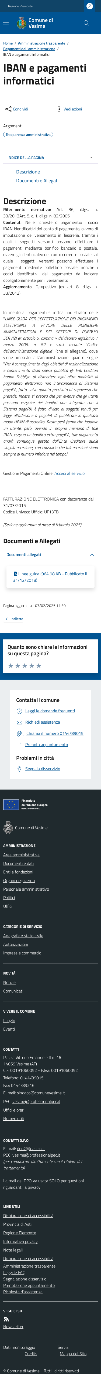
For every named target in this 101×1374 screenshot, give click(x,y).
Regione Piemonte (20, 6)
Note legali (13, 1250)
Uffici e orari (13, 1110)
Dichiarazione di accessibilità (28, 1215)
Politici (9, 897)
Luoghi (9, 1020)
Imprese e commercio (22, 953)
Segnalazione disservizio (24, 1279)
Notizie (9, 982)
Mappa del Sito (73, 1353)
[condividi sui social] (16, 109)
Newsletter (13, 1326)
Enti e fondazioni (18, 872)
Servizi (63, 1347)
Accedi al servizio (69, 473)
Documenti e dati (18, 863)
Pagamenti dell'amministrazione (29, 48)
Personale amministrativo (26, 889)
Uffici (7, 906)
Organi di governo (19, 880)
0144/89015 (32, 1078)
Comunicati (13, 991)
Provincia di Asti (17, 1224)
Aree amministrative (21, 854)
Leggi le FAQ (14, 1272)
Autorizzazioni (15, 944)
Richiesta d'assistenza (23, 1291)
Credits (31, 1353)
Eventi (9, 1029)
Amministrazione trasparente (41, 43)
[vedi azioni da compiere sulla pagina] (68, 109)
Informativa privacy (20, 1241)
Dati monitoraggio (19, 1347)
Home (8, 43)
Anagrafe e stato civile (23, 935)
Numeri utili (13, 1118)
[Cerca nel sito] (84, 23)
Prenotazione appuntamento (29, 1285)
